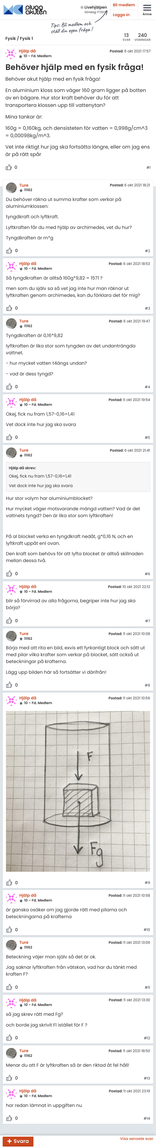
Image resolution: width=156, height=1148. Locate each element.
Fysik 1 (26, 38)
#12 (147, 1038)
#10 (146, 930)
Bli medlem (124, 5)
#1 (148, 168)
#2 (147, 251)
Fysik (10, 38)
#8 (147, 685)
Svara (21, 1141)
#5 (147, 438)
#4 (147, 387)
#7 (147, 621)
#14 (146, 1118)
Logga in (121, 15)
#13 (147, 1078)
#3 (147, 308)
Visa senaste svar (136, 1138)
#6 (147, 574)
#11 (147, 987)
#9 (147, 883)
